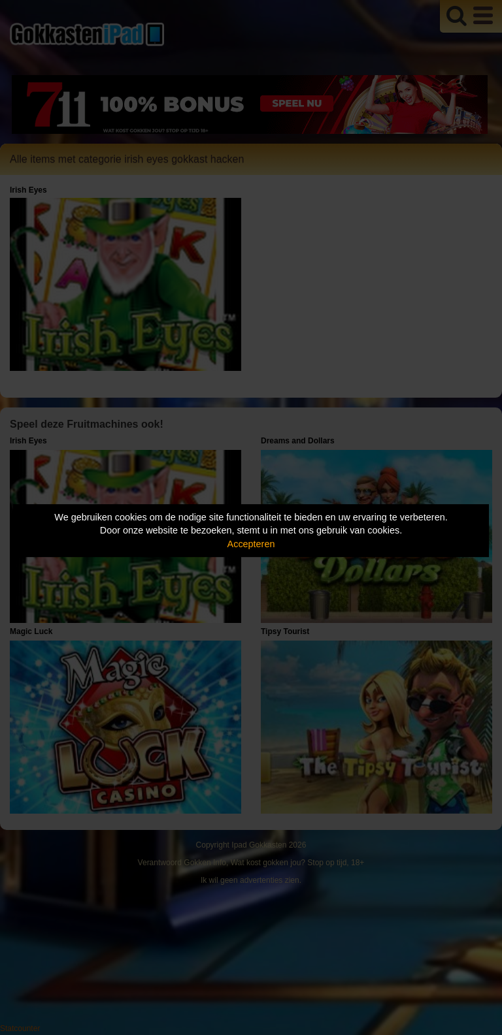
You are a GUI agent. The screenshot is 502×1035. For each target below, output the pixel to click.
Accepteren (251, 544)
